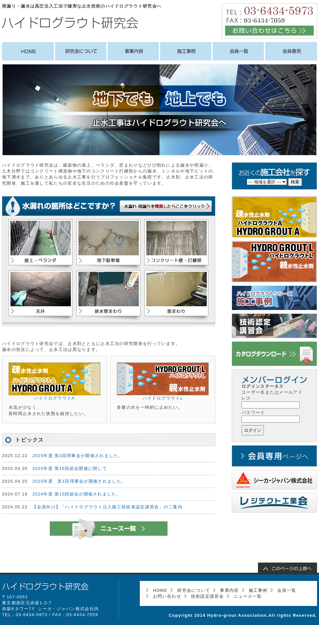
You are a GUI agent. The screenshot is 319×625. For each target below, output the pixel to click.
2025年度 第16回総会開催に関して (69, 468)
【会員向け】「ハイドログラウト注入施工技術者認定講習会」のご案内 (107, 506)
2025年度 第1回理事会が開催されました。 (79, 481)
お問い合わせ (167, 596)
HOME (160, 590)
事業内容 (229, 590)
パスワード (253, 412)
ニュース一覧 (248, 596)
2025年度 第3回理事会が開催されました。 (77, 455)
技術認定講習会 (207, 596)
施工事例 (258, 590)
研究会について (193, 590)
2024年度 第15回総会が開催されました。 (76, 494)
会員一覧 (286, 590)
